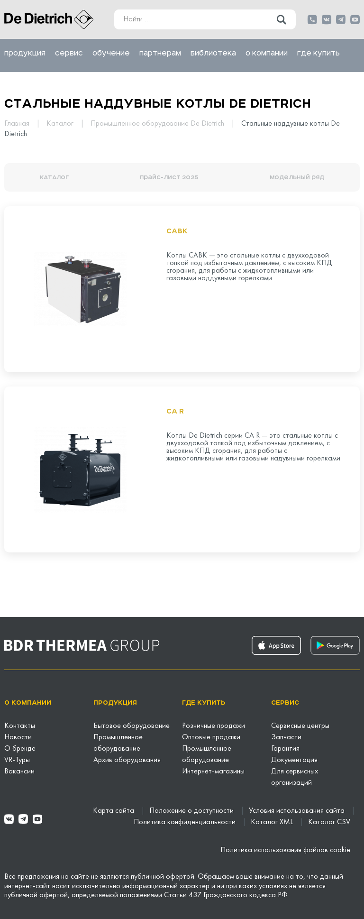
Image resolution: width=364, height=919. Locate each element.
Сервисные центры (300, 726)
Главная (17, 124)
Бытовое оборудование (131, 726)
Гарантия (285, 749)
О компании (267, 53)
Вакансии (19, 771)
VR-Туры (17, 760)
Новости (18, 737)
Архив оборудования (127, 760)
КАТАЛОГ (54, 177)
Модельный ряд (297, 177)
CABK (177, 231)
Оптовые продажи (211, 737)
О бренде (20, 749)
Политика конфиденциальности (185, 822)
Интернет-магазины (213, 771)
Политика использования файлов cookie (285, 850)
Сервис (69, 53)
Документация (294, 760)
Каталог (60, 124)
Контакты (19, 726)
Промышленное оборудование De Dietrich (158, 124)
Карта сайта (114, 811)
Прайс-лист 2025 (169, 177)
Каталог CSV (329, 822)
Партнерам (160, 53)
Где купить (318, 53)
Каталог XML (273, 822)
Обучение (111, 53)
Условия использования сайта (297, 811)
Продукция (25, 53)
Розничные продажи (213, 726)
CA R (175, 411)
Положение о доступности (192, 811)
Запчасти (286, 737)
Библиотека (213, 53)
